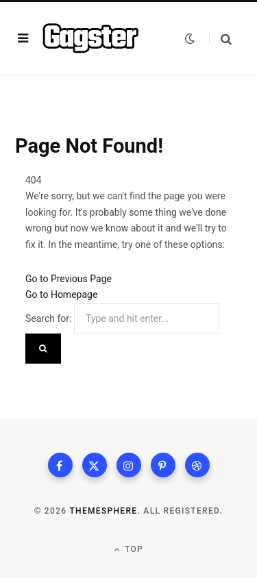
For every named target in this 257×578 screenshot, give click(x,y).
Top (128, 549)
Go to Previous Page (68, 278)
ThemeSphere (103, 511)
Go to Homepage (61, 294)
